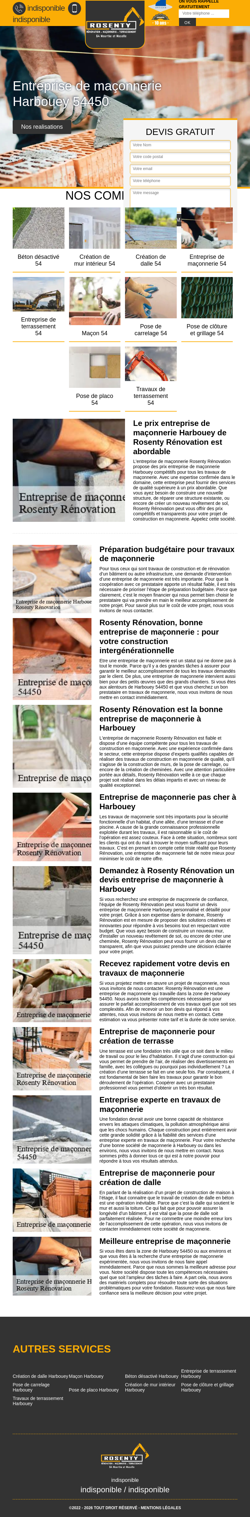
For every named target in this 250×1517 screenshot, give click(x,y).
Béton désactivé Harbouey (151, 1376)
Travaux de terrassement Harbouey (38, 1401)
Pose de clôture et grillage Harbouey (207, 1387)
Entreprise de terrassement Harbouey (208, 1373)
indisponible (39, 8)
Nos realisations (42, 127)
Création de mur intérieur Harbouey (150, 1387)
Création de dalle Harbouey (40, 1376)
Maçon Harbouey (86, 1376)
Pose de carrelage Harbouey (31, 1387)
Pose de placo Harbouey (94, 1389)
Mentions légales (161, 1508)
